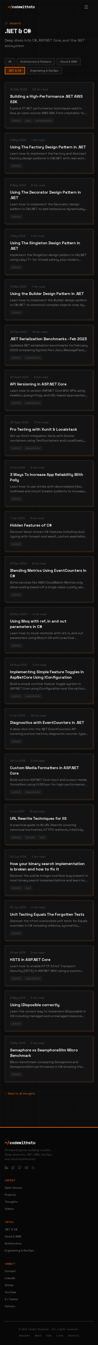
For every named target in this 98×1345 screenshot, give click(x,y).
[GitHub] (20, 1167)
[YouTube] (26, 1167)
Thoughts (11, 1201)
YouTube (10, 1292)
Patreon (10, 1306)
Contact (10, 1271)
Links (59, 1335)
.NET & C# (14, 70)
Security (73, 1335)
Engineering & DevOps (44, 70)
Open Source (13, 1187)
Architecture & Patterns (35, 61)
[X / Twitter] (13, 1167)
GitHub (9, 1285)
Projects (10, 1194)
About (38, 1335)
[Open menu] (86, 7)
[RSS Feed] (33, 1167)
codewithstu (21, 7)
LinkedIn (10, 1278)
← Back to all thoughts (20, 1093)
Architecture (13, 1243)
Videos (9, 1208)
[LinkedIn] (6, 1167)
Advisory (24, 1335)
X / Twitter (11, 1299)
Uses (49, 1335)
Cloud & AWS (68, 61)
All (9, 61)
